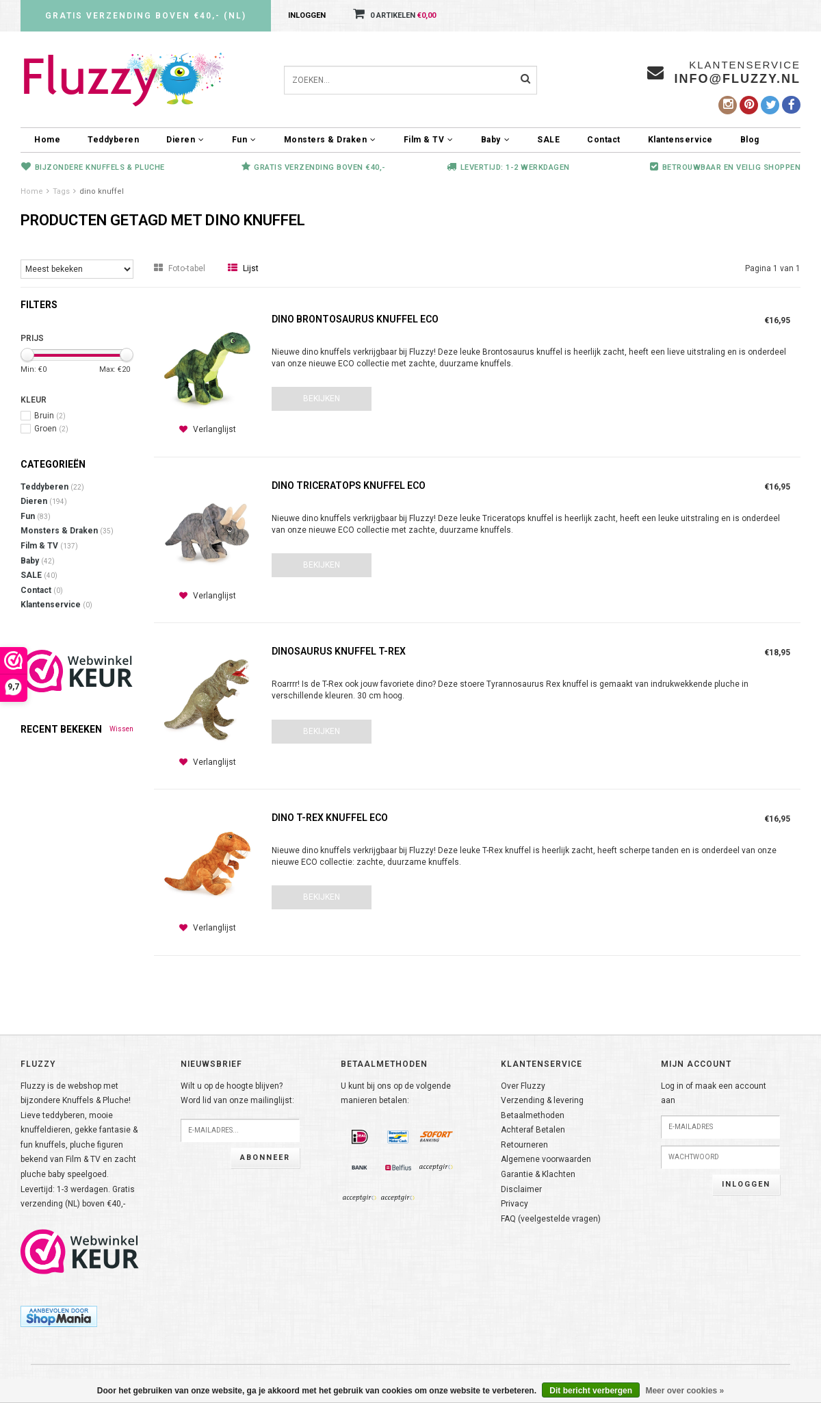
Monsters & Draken (330, 139)
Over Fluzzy (523, 1086)
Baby (495, 139)
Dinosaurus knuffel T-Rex (339, 651)
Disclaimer (521, 1189)
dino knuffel (101, 191)
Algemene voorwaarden (546, 1159)
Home (47, 139)
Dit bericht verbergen (590, 1390)
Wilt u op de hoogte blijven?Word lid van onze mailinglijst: (237, 1093)
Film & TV (429, 139)
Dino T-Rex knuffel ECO (330, 817)
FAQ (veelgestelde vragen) (551, 1219)
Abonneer (265, 1157)
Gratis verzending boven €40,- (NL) (145, 16)
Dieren (185, 139)
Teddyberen (113, 139)
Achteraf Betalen (533, 1130)
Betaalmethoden (532, 1115)
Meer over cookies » (684, 1390)
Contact (604, 139)
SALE (548, 139)
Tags (61, 191)
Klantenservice (680, 139)
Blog (749, 139)
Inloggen (307, 15)
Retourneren (524, 1145)
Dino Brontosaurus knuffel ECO (355, 319)
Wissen (121, 729)
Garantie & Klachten (538, 1174)
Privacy (514, 1204)
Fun (244, 139)
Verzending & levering (542, 1100)
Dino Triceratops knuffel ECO (349, 485)
